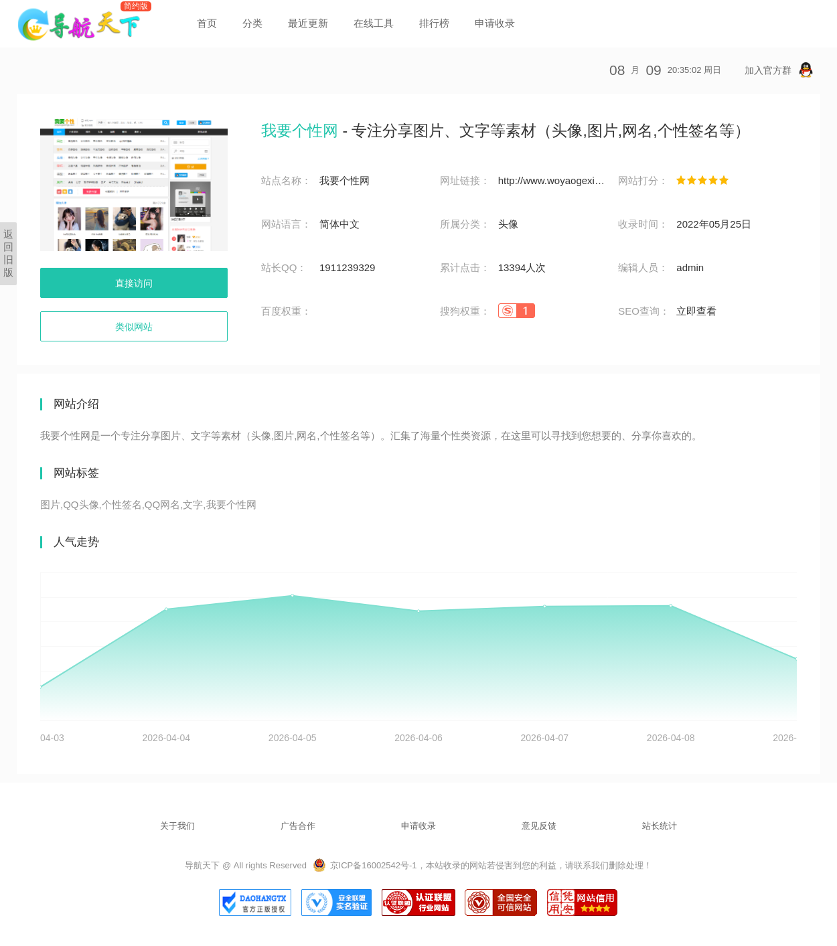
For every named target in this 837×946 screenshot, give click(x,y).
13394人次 (522, 267)
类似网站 (134, 326)
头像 (508, 224)
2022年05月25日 (713, 224)
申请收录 (495, 23)
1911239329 (347, 267)
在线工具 (374, 23)
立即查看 (696, 311)
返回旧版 (8, 253)
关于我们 (177, 826)
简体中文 (339, 224)
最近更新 (308, 23)
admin (690, 267)
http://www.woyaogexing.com (551, 180)
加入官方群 (779, 70)
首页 (207, 23)
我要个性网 (344, 180)
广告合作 (298, 826)
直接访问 (134, 283)
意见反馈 (539, 826)
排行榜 (434, 23)
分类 (252, 23)
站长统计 (659, 826)
